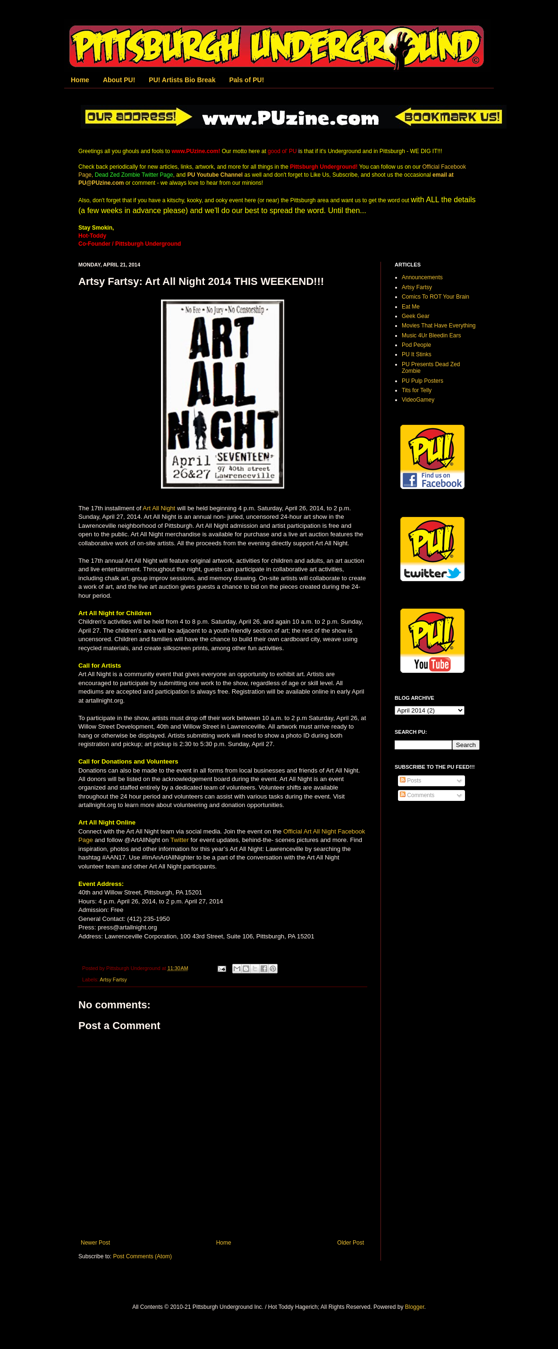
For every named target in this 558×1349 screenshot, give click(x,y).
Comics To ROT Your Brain (435, 296)
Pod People (416, 345)
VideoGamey (418, 399)
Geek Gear (416, 316)
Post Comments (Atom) (142, 1256)
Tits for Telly (416, 390)
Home (80, 80)
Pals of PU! (246, 80)
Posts (410, 780)
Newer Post (95, 1242)
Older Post (350, 1242)
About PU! (119, 80)
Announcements (422, 277)
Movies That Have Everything (439, 325)
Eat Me (411, 306)
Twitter (179, 839)
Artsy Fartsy (113, 979)
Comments (417, 795)
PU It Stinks (416, 354)
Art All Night (159, 508)
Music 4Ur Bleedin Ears (431, 335)
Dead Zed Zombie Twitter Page (134, 175)
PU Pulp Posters (422, 381)
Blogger (414, 1307)
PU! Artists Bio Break (182, 80)
